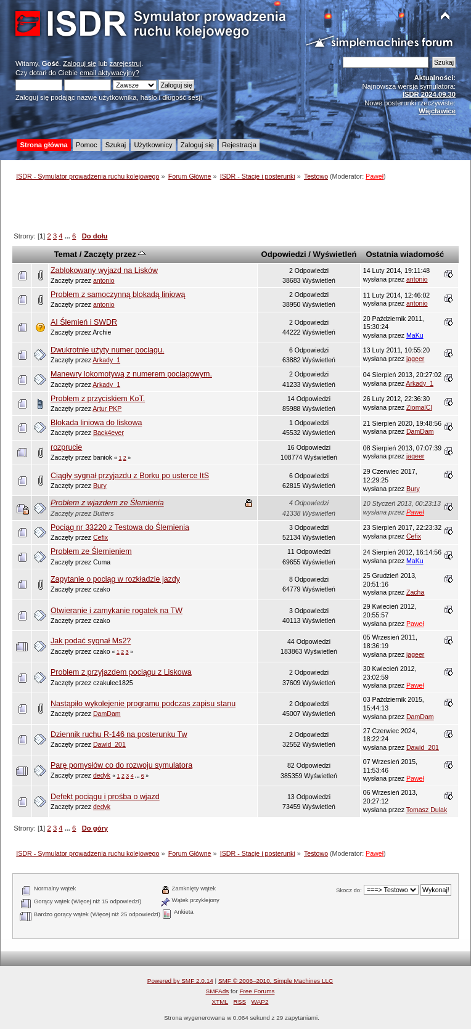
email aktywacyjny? (109, 72)
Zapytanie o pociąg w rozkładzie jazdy (115, 579)
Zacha (415, 592)
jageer (415, 358)
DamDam (420, 431)
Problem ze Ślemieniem (91, 551)
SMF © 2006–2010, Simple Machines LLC (275, 980)
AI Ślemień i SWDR (84, 322)
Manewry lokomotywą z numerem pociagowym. (131, 374)
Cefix (100, 537)
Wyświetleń (335, 254)
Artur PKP (106, 408)
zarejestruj (126, 63)
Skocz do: (349, 890)
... (68, 236)
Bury (100, 485)
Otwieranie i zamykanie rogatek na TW (116, 610)
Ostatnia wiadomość (405, 254)
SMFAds (217, 991)
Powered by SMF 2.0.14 (180, 980)
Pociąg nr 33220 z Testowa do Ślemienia (120, 527)
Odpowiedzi (283, 254)
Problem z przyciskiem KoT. (98, 398)
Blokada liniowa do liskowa (96, 422)
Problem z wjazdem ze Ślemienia (107, 502)
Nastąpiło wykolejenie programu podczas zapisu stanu (143, 703)
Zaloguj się (79, 63)
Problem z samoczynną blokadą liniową (118, 294)
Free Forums (256, 991)
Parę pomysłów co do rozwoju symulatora (121, 765)
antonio (104, 280)
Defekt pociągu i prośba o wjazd (105, 796)
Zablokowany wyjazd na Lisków (104, 270)
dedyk (101, 775)
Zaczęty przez (114, 254)
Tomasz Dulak (427, 809)
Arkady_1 (106, 360)
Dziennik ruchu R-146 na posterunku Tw (119, 734)
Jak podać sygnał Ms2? (91, 641)
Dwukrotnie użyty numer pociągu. (107, 350)
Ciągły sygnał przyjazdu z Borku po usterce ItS (130, 475)
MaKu (415, 335)
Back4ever (108, 432)
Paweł (374, 176)
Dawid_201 (109, 744)
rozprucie (66, 447)
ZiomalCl (419, 407)
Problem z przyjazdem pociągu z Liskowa (121, 672)
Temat (65, 254)
